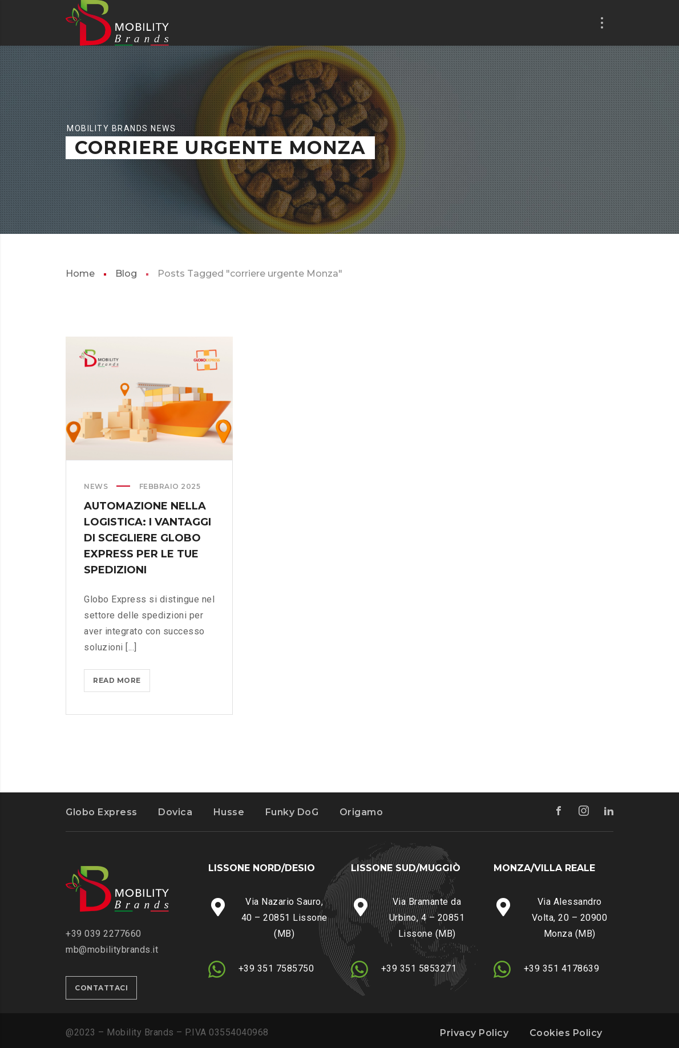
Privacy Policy (474, 1032)
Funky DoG (292, 812)
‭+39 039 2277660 (104, 933)
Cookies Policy (566, 1032)
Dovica (175, 812)
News (96, 486)
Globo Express (102, 812)
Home (80, 273)
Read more (120, 683)
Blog (126, 273)
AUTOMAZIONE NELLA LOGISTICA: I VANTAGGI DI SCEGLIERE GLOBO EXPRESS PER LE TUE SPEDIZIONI (147, 538)
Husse (229, 812)
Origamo (361, 812)
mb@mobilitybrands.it (112, 949)
